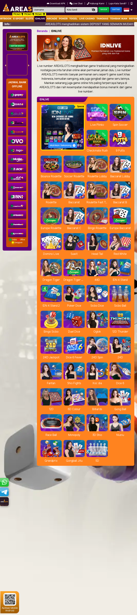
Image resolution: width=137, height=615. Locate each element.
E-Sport (18, 18)
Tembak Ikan (118, 18)
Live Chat (76, 3)
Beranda (42, 31)
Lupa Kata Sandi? (118, 3)
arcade (52, 18)
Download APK (56, 3)
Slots (29, 18)
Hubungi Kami (96, 3)
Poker (63, 18)
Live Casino (87, 18)
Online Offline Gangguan (17, 240)
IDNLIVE (40, 18)
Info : (7, 24)
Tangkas (102, 18)
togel (73, 18)
